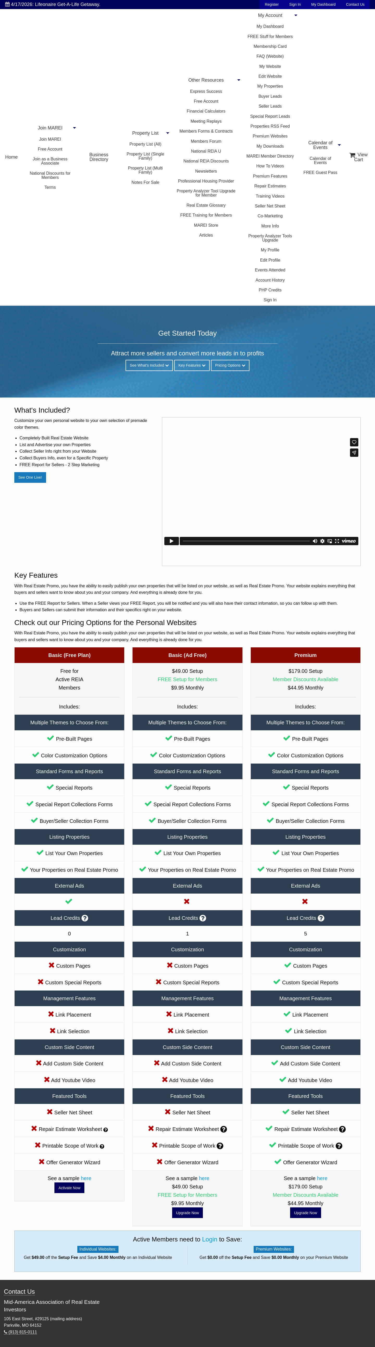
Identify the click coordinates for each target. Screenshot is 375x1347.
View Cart (358, 157)
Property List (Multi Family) (145, 170)
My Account (270, 15)
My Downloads (270, 146)
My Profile (270, 250)
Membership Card (270, 46)
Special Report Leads (270, 116)
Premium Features (270, 176)
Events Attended (270, 270)
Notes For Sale (145, 182)
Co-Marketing (270, 216)
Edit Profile (270, 260)
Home (11, 157)
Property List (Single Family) (145, 156)
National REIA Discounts (206, 161)
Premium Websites (270, 136)
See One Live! (30, 477)
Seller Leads (270, 106)
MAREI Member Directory (270, 156)
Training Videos (270, 196)
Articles (206, 235)
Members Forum (206, 141)
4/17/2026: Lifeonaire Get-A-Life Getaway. (52, 4)
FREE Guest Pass (320, 172)
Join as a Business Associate (50, 161)
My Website (270, 66)
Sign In (295, 4)
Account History (270, 280)
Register (272, 4)
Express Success (206, 91)
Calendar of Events (320, 145)
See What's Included (149, 365)
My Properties (270, 86)
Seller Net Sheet (270, 206)
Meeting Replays (206, 121)
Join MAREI (50, 128)
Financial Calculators (206, 111)
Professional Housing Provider (206, 181)
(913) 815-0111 (20, 1332)
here (86, 1178)
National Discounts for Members (50, 175)
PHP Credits (270, 290)
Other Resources (206, 80)
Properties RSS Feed (270, 126)
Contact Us (355, 4)
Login (209, 1239)
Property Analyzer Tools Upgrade (270, 238)
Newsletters (206, 171)
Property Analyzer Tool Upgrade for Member (206, 193)
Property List (145, 133)
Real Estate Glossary (206, 205)
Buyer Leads (270, 96)
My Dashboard (323, 4)
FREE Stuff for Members (270, 36)
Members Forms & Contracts (206, 131)
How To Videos (270, 166)
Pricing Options (230, 365)
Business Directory (98, 157)
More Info (270, 226)
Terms (50, 187)
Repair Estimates (270, 186)
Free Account (50, 149)
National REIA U (206, 151)
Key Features (191, 365)
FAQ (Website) (270, 56)
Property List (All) (145, 144)
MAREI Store (206, 225)
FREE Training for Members (206, 215)
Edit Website (270, 76)
